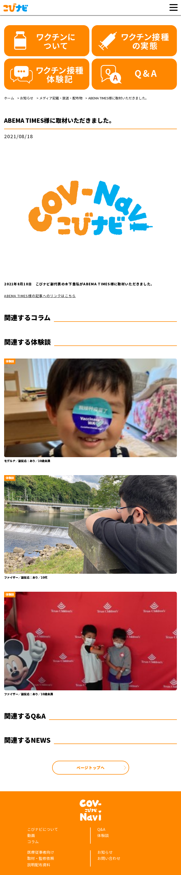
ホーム (9, 98)
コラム (33, 841)
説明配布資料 (38, 864)
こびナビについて (42, 829)
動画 (31, 835)
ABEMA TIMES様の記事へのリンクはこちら (40, 295)
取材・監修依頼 (40, 858)
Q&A (101, 829)
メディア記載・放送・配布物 (60, 98)
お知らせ (26, 98)
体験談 (103, 835)
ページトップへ (91, 767)
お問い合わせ (108, 858)
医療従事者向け (40, 852)
